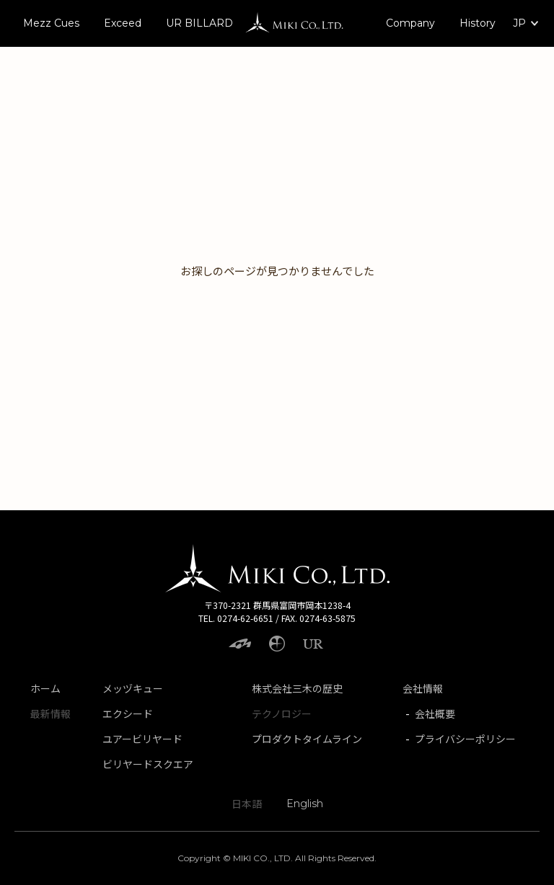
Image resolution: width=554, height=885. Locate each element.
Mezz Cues (51, 23)
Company (410, 23)
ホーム (45, 688)
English (304, 803)
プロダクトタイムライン (307, 738)
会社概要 (435, 713)
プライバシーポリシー (465, 738)
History (478, 23)
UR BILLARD (199, 23)
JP (519, 23)
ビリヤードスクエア (147, 764)
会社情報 (423, 688)
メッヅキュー (132, 688)
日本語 (247, 803)
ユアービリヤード (142, 738)
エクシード (127, 713)
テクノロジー (282, 713)
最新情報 (50, 713)
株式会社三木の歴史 (297, 688)
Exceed (122, 23)
